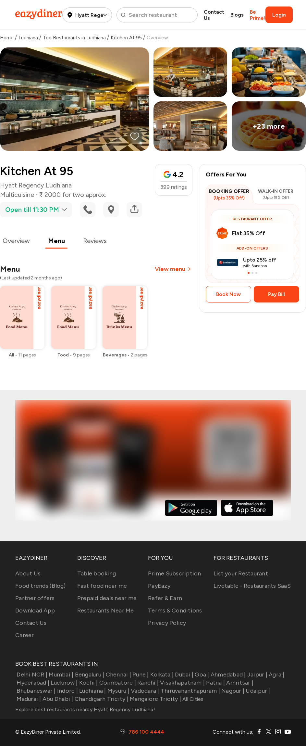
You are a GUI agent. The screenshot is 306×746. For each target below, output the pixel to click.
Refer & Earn (165, 598)
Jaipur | (256, 674)
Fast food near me (102, 585)
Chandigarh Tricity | (101, 698)
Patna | (215, 682)
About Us (28, 573)
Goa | (201, 674)
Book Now (228, 294)
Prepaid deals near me (107, 598)
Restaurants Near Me (105, 610)
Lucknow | (63, 682)
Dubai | (183, 674)
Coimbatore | (117, 682)
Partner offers (35, 598)
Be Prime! (257, 15)
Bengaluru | (88, 674)
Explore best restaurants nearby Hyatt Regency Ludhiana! (85, 709)
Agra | (276, 674)
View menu (173, 269)
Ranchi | (147, 682)
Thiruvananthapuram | (189, 690)
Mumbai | (60, 674)
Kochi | (88, 682)
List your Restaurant (241, 573)
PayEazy (159, 585)
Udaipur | (257, 690)
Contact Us (214, 15)
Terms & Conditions (175, 610)
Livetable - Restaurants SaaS (252, 585)
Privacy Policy (167, 622)
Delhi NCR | (31, 674)
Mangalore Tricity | (155, 698)
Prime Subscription (174, 573)
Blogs (237, 15)
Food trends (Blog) (40, 585)
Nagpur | (232, 690)
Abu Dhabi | (57, 698)
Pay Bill (276, 294)
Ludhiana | (92, 690)
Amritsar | (239, 682)
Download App (35, 610)
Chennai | (117, 674)
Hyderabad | (32, 682)
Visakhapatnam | (182, 682)
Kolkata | (161, 674)
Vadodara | (144, 690)
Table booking (96, 573)
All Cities (192, 699)
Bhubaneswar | (35, 690)
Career (24, 635)
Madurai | (28, 698)
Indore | (67, 690)
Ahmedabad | (227, 674)
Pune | (140, 674)
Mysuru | (117, 690)
